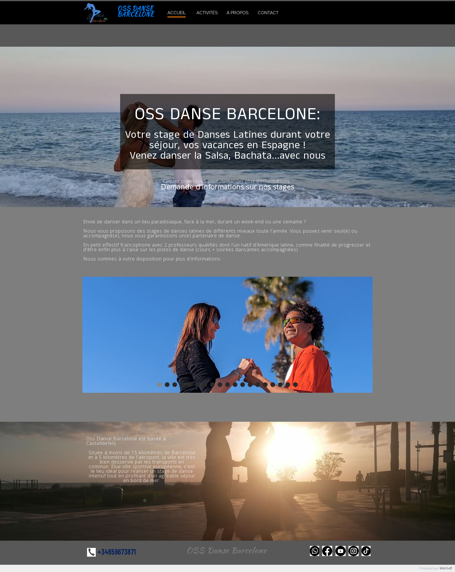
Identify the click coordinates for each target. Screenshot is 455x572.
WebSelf (446, 568)
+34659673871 (117, 551)
